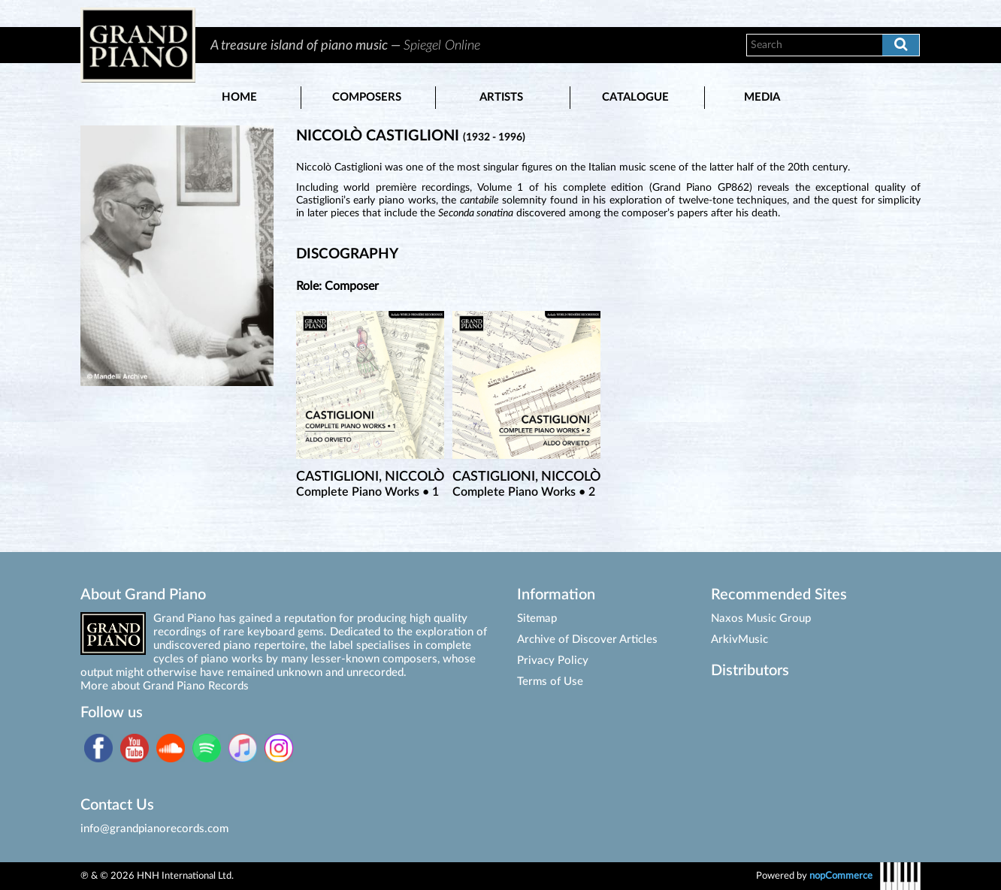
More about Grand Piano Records (164, 686)
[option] (461, 45)
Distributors (750, 670)
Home (239, 97)
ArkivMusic (739, 639)
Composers (366, 97)
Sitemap (537, 618)
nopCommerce (840, 875)
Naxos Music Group (761, 618)
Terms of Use (550, 681)
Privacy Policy (552, 660)
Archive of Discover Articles (587, 639)
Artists (501, 97)
